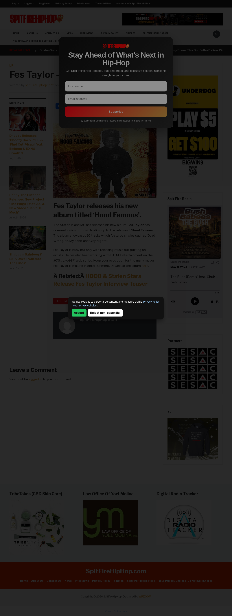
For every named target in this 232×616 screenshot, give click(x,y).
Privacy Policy (151, 301)
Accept (79, 313)
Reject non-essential (105, 313)
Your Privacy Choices (85, 305)
